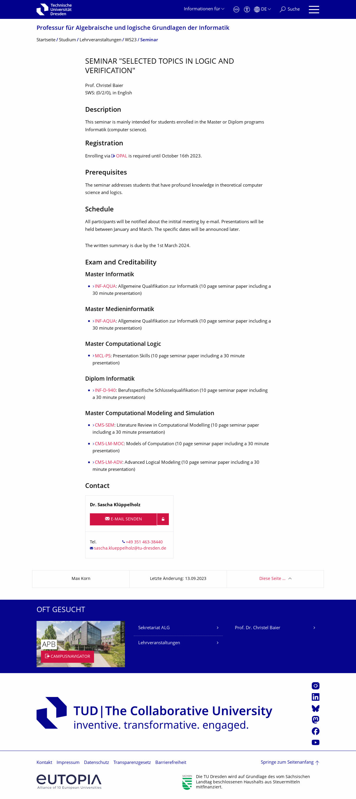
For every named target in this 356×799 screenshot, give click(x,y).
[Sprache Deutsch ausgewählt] (262, 9)
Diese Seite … (272, 579)
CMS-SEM (104, 425)
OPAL (121, 156)
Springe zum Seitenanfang (287, 762)
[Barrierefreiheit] (247, 9)
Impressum (68, 763)
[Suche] (290, 9)
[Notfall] (236, 9)
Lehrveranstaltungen (159, 643)
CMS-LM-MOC (109, 444)
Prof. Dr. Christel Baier (257, 628)
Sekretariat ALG (154, 628)
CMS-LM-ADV (108, 463)
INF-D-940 (105, 391)
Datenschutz (96, 763)
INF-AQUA (105, 287)
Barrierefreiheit (170, 763)
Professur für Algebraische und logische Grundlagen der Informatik (133, 28)
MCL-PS (103, 356)
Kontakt (44, 763)
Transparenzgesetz (132, 763)
